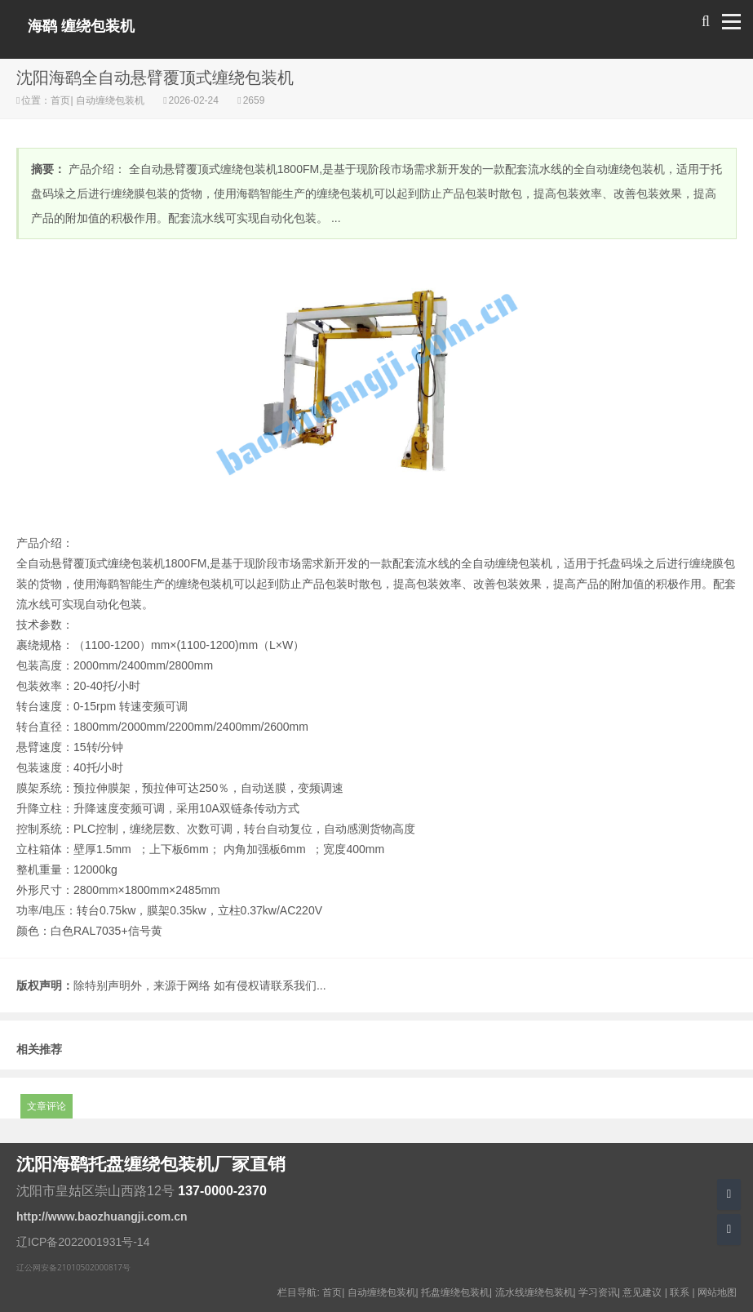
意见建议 (642, 1292)
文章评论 (46, 1106)
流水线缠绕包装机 (534, 1292)
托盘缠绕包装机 (455, 1292)
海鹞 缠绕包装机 (81, 26)
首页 (60, 100)
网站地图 (717, 1292)
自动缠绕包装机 (110, 100)
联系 (679, 1292)
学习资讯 (598, 1292)
